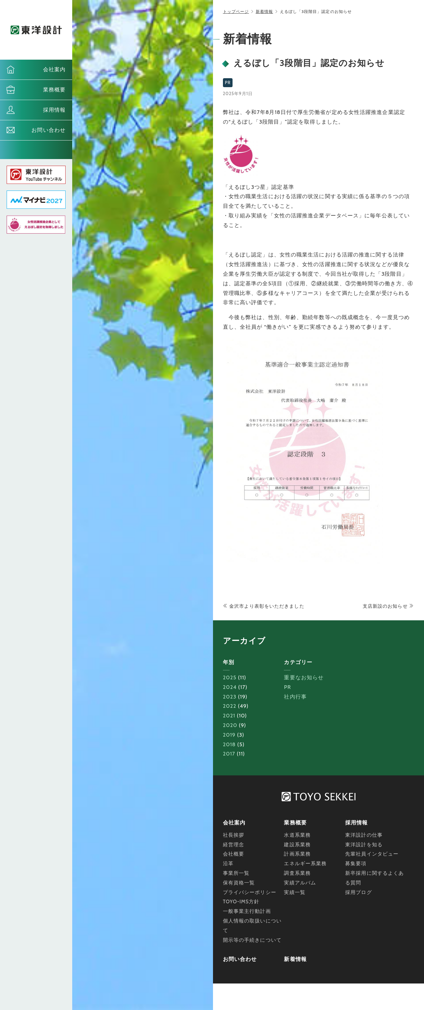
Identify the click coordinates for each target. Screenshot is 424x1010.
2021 (229, 715)
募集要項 (355, 864)
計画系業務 (297, 854)
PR (287, 687)
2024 (230, 687)
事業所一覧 (236, 873)
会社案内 (54, 69)
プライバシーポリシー (249, 892)
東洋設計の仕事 (364, 835)
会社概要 (233, 854)
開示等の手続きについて (252, 940)
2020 (230, 725)
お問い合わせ (48, 130)
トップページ (236, 11)
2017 (229, 754)
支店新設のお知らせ (388, 606)
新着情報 (264, 11)
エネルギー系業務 (305, 864)
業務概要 (54, 89)
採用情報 (54, 110)
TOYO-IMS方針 (241, 902)
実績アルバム (300, 883)
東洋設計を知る (364, 845)
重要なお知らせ (304, 677)
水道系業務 (297, 835)
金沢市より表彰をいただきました (263, 606)
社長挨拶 (233, 835)
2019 (229, 735)
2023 (230, 697)
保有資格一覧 (239, 883)
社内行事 (295, 697)
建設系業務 (297, 845)
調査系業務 (297, 873)
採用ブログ (358, 892)
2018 (229, 744)
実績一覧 (294, 892)
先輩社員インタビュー (371, 854)
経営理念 (233, 845)
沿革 (228, 864)
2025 (230, 677)
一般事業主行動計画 (247, 911)
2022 (230, 706)
